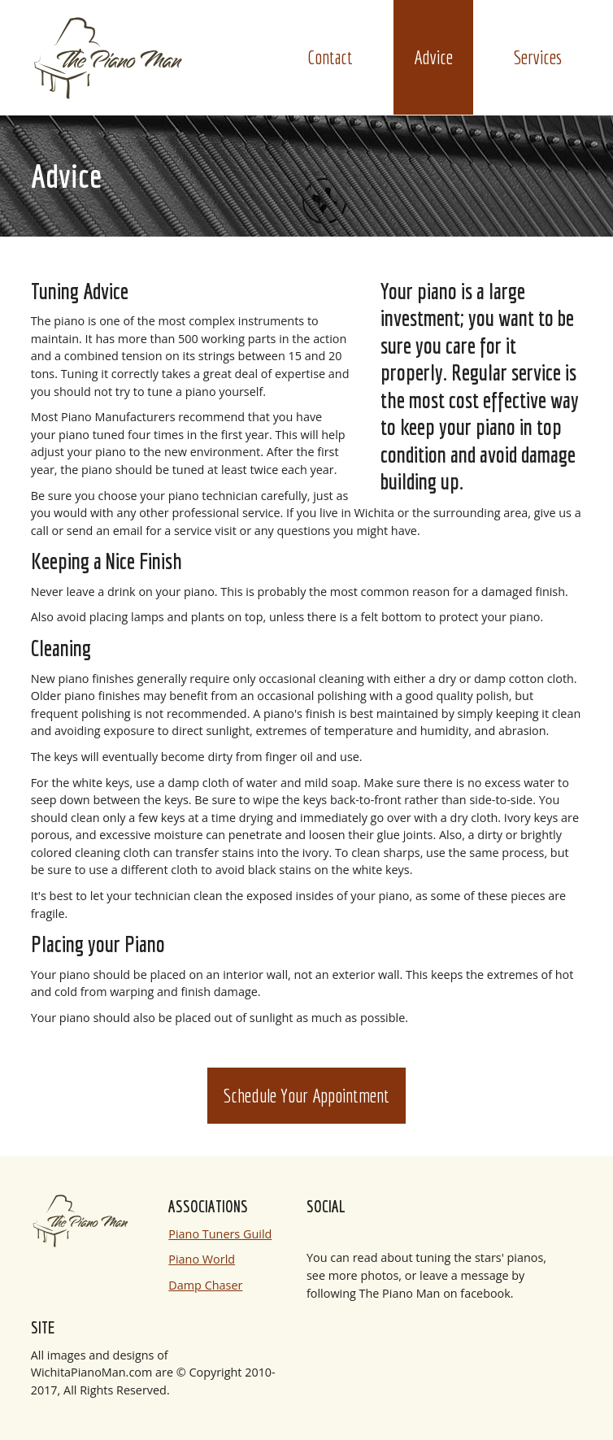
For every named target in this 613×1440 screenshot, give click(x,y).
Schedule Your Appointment (306, 1095)
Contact (330, 57)
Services (538, 57)
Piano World (201, 1259)
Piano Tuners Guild (220, 1234)
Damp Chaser (205, 1285)
